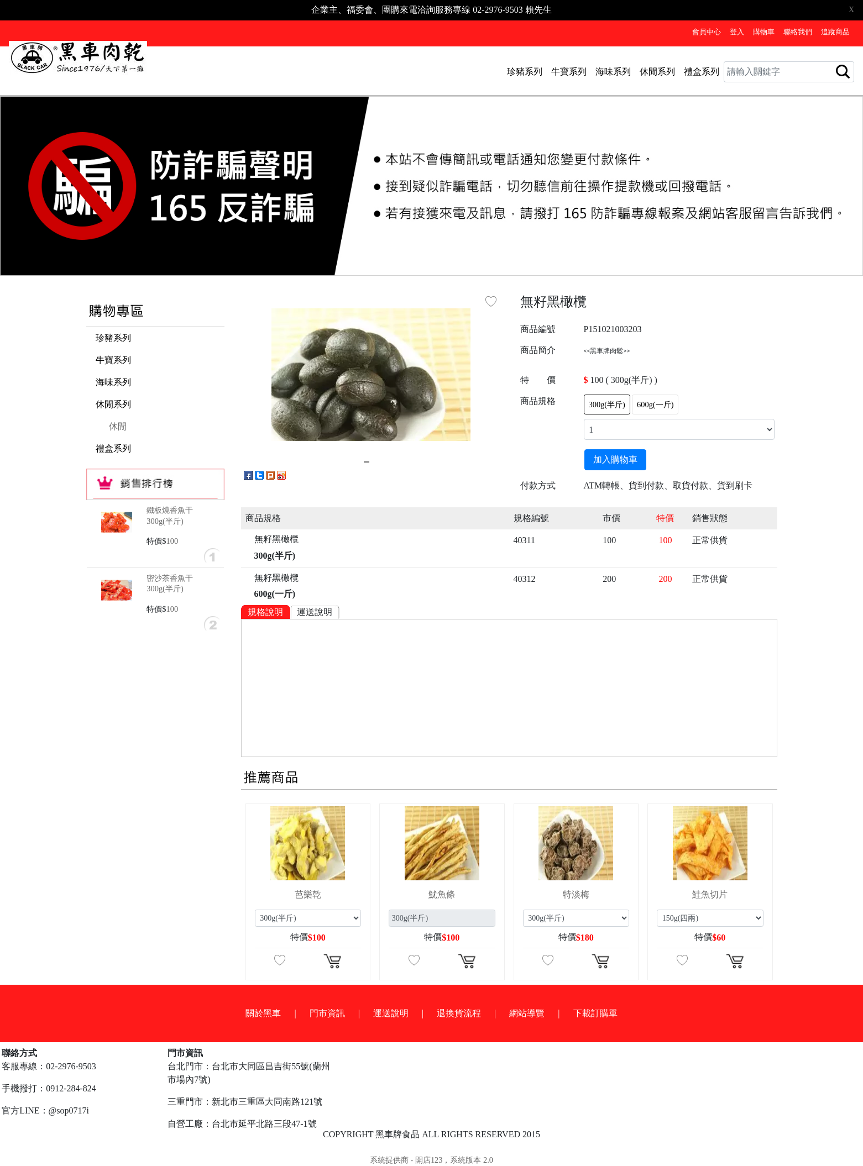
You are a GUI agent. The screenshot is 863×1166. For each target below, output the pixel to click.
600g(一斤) (655, 404)
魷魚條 (441, 894)
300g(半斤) (607, 404)
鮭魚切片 (710, 894)
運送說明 (314, 612)
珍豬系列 (524, 71)
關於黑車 (263, 1013)
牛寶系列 (569, 71)
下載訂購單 (595, 1013)
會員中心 (706, 32)
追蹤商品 (835, 32)
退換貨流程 (459, 1013)
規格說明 (265, 612)
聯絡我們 (797, 32)
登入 (737, 32)
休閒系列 (657, 71)
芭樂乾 (308, 894)
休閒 (118, 426)
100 (172, 541)
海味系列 (613, 71)
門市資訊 (327, 1013)
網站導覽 (527, 1013)
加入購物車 (615, 459)
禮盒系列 (701, 71)
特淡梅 (576, 894)
